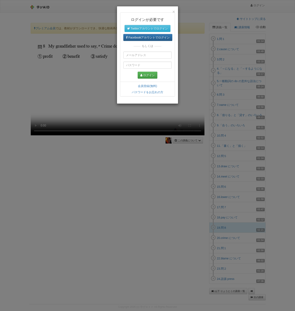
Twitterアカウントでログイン (147, 28)
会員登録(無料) (147, 86)
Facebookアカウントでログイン (148, 37)
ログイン (147, 75)
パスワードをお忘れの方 (147, 92)
